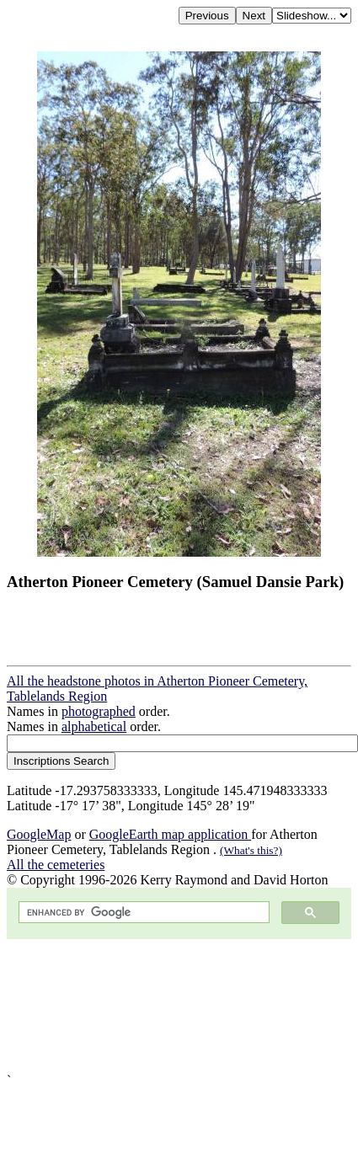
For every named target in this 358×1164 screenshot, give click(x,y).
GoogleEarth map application (170, 834)
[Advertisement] (158, 1006)
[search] (142, 912)
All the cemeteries (55, 864)
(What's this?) (251, 850)
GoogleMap (39, 834)
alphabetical (93, 726)
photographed (98, 711)
